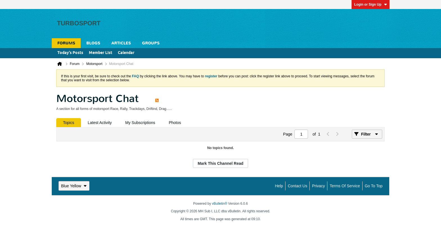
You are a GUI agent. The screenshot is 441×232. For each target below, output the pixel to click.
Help (279, 186)
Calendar (126, 53)
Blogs (93, 43)
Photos (175, 122)
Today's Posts (70, 53)
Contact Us (297, 186)
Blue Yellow (74, 186)
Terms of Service (345, 186)
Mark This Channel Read (221, 163)
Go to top (373, 186)
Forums (66, 43)
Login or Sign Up (370, 4)
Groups (150, 43)
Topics (68, 122)
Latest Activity (100, 122)
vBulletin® (219, 204)
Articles (121, 43)
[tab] (68, 122)
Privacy (318, 186)
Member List (100, 53)
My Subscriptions (140, 122)
